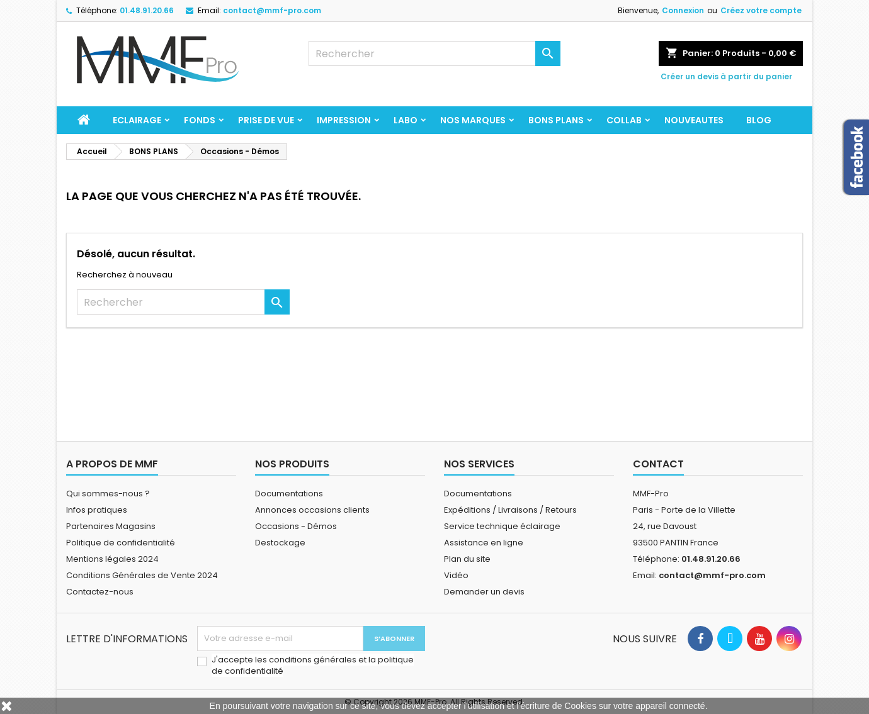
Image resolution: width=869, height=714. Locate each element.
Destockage (280, 543)
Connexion (683, 10)
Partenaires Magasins (111, 526)
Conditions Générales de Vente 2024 (142, 575)
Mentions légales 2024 (112, 559)
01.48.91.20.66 (147, 10)
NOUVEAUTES (694, 120)
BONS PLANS (556, 120)
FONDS (199, 120)
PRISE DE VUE (266, 120)
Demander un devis (484, 592)
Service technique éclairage (502, 526)
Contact (658, 464)
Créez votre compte (761, 10)
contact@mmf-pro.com (272, 10)
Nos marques (473, 120)
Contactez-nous (99, 592)
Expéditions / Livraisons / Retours (510, 510)
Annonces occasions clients (312, 510)
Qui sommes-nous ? (108, 493)
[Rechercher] (434, 53)
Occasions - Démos (296, 526)
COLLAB (624, 120)
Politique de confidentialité (120, 543)
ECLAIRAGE (137, 120)
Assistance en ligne (483, 543)
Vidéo (456, 575)
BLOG (758, 120)
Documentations (289, 493)
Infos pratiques (96, 510)
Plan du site (467, 559)
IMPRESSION (344, 120)
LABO (405, 120)
